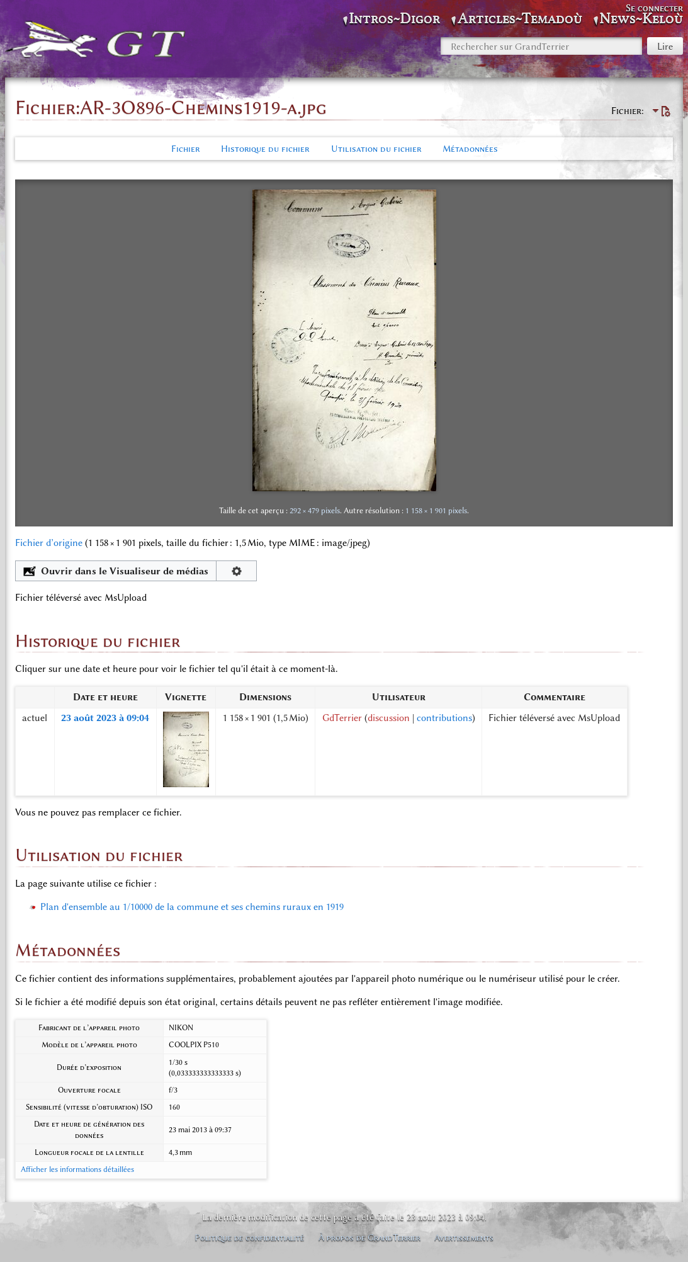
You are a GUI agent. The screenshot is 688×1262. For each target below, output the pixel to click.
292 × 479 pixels (315, 510)
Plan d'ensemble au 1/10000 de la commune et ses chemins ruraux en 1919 (192, 906)
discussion (389, 718)
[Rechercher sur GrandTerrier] (541, 46)
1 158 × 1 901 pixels (436, 510)
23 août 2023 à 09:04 (105, 718)
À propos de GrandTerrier (369, 1237)
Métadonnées (470, 148)
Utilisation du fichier (376, 148)
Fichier (185, 148)
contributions (444, 718)
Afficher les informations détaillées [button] (77, 1169)
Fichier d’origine (48, 543)
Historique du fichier (265, 148)
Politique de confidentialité (249, 1237)
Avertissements (463, 1237)
